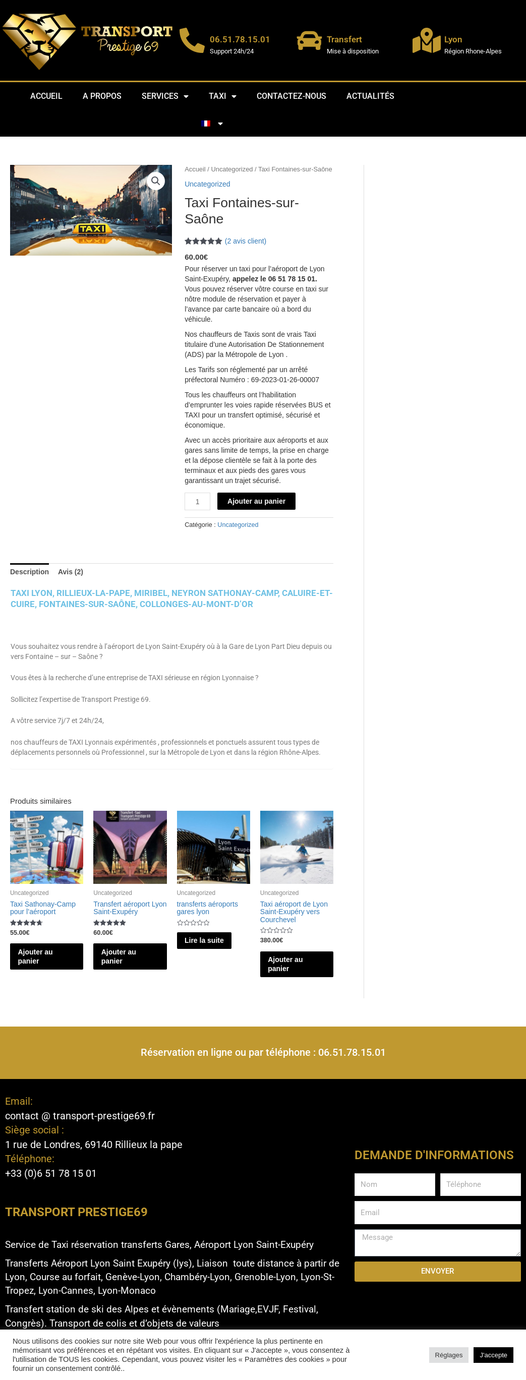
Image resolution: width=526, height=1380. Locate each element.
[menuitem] (212, 123)
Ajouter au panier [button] (46, 957)
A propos (102, 96)
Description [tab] (29, 572)
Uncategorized (232, 169)
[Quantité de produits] (197, 501)
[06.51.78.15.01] (192, 40)
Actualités (370, 96)
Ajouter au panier (256, 501)
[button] (156, 181)
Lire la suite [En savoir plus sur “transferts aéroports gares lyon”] (207, 946)
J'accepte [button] (493, 1355)
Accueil (46, 96)
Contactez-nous (291, 96)
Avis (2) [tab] (70, 572)
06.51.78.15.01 (240, 39)
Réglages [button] (449, 1355)
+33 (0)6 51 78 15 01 (51, 1173)
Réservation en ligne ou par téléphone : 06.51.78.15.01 (263, 1053)
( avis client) (246, 241)
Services (165, 96)
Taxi (223, 96)
